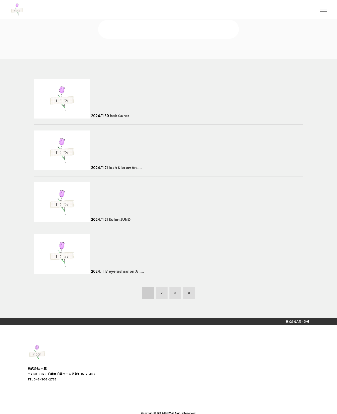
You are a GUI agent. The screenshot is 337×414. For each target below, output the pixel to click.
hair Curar (119, 115)
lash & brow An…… (125, 167)
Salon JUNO (119, 219)
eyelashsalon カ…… (126, 271)
